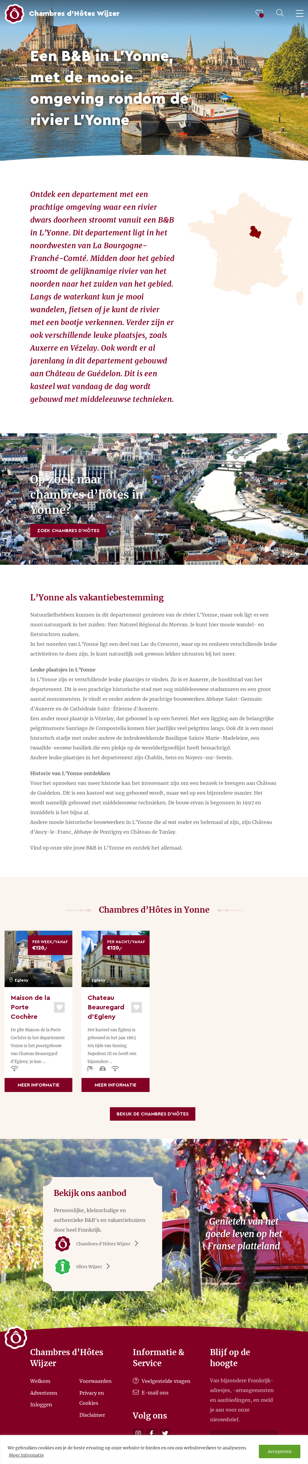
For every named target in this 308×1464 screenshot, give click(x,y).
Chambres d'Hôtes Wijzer (98, 1244)
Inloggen (41, 1404)
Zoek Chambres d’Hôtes (68, 530)
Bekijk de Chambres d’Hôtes (153, 1113)
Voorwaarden (95, 1381)
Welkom (40, 1381)
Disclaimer (92, 1415)
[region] (154, 1449)
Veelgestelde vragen (161, 1381)
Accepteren (280, 1451)
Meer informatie (26, 1455)
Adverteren (43, 1393)
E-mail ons (150, 1393)
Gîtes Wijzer (84, 1267)
